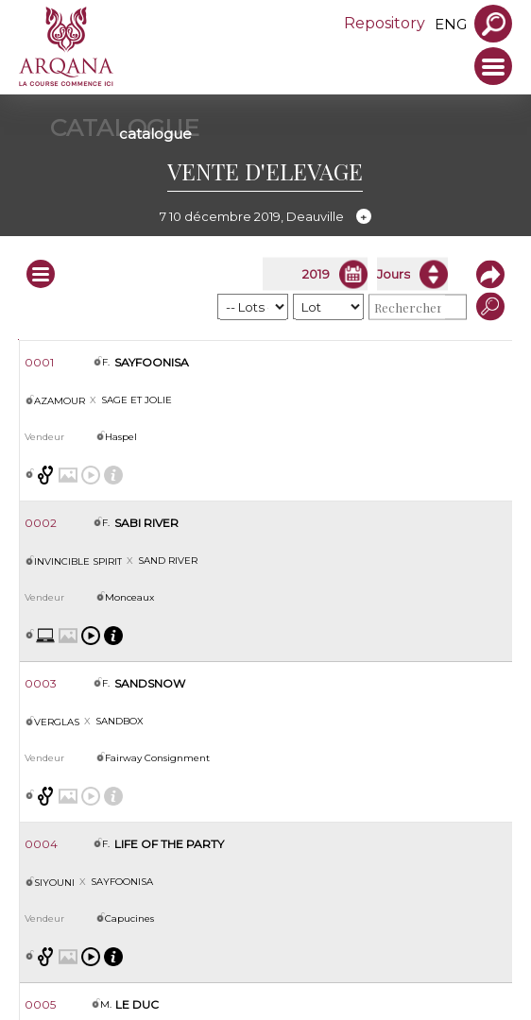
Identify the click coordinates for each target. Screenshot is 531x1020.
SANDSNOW (149, 683)
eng (451, 24)
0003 (41, 683)
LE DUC (137, 1004)
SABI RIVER (146, 523)
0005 (40, 1004)
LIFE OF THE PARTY (169, 844)
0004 (41, 844)
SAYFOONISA (151, 362)
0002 (41, 523)
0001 (39, 362)
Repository (384, 23)
